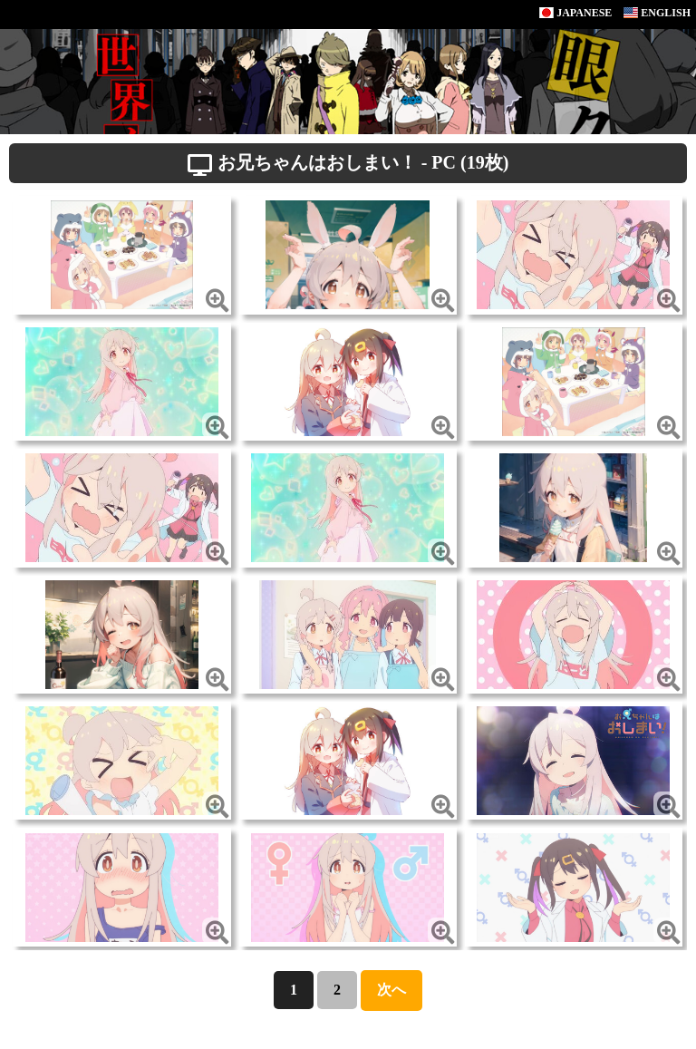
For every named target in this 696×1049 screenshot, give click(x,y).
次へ (391, 989)
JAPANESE (575, 12)
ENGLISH (657, 12)
